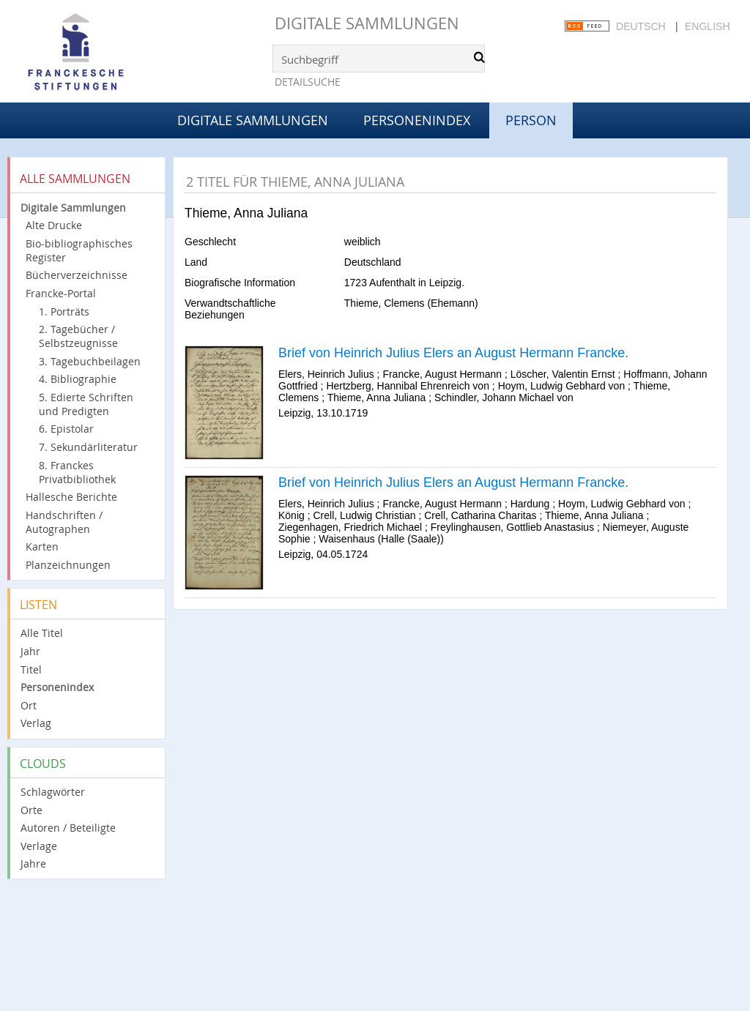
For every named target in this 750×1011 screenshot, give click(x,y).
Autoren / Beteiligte (68, 828)
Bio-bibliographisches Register (79, 250)
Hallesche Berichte (71, 497)
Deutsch (641, 26)
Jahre (33, 863)
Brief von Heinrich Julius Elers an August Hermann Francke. (453, 353)
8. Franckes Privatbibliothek (77, 472)
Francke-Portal (61, 293)
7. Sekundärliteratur (88, 447)
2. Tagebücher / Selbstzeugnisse (78, 336)
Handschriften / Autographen (64, 522)
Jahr (30, 651)
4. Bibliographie (77, 379)
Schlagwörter (53, 792)
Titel (31, 669)
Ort (29, 705)
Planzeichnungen (68, 565)
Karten (42, 546)
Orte (31, 810)
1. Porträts (64, 311)
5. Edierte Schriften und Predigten (86, 404)
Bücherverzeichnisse (76, 275)
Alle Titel (42, 633)
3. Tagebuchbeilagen (90, 361)
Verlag (36, 723)
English (707, 26)
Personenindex (416, 120)
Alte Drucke (54, 225)
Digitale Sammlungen (367, 23)
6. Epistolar (66, 429)
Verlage (39, 846)
